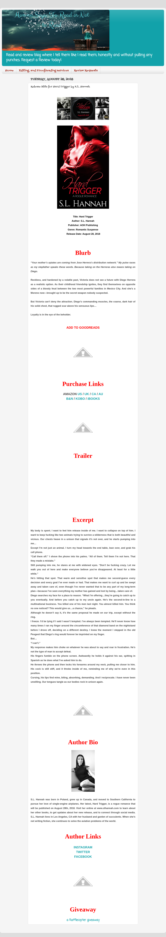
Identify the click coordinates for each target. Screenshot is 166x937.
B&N (69, 398)
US (80, 394)
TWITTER (83, 852)
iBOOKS (93, 398)
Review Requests (86, 71)
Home (9, 71)
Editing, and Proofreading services (44, 71)
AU (101, 394)
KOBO (80, 398)
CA (94, 394)
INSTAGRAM (83, 847)
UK (86, 394)
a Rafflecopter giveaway (83, 920)
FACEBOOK (83, 856)
